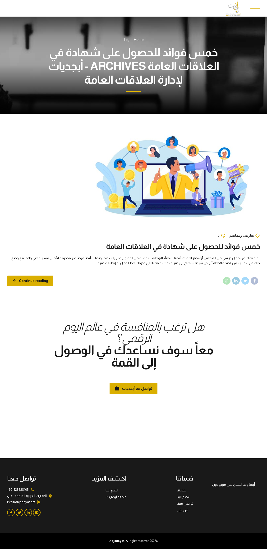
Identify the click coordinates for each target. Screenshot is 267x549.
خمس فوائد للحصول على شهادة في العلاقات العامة (183, 246)
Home (139, 39)
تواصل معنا (185, 503)
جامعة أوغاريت (116, 497)
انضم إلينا (183, 497)
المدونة (182, 490)
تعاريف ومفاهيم (241, 235)
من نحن (182, 510)
